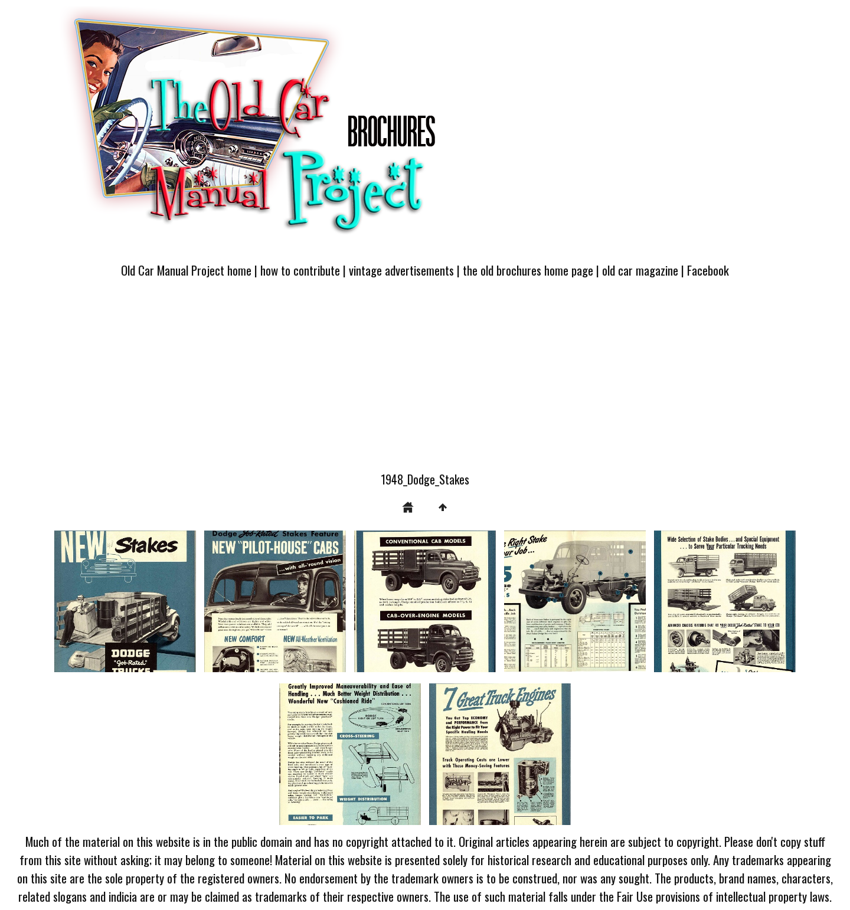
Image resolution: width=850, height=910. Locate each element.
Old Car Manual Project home (186, 270)
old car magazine (640, 270)
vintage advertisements (401, 270)
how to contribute (300, 270)
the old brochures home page (528, 270)
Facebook (708, 270)
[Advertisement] (425, 381)
